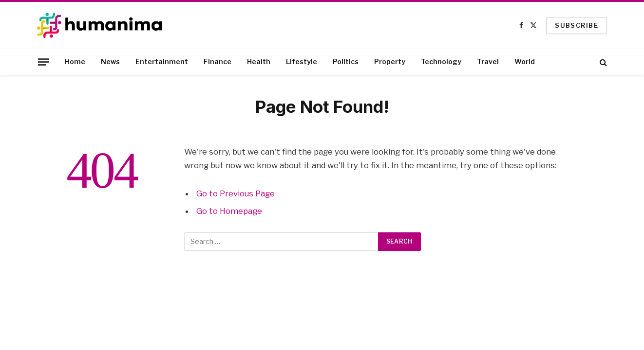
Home (75, 61)
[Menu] (43, 61)
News (110, 61)
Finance (217, 61)
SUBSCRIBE (576, 25)
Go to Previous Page (235, 193)
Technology (441, 61)
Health (258, 61)
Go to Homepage (229, 211)
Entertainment (161, 61)
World (524, 61)
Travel (488, 61)
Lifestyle (301, 61)
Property (389, 61)
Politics (346, 61)
